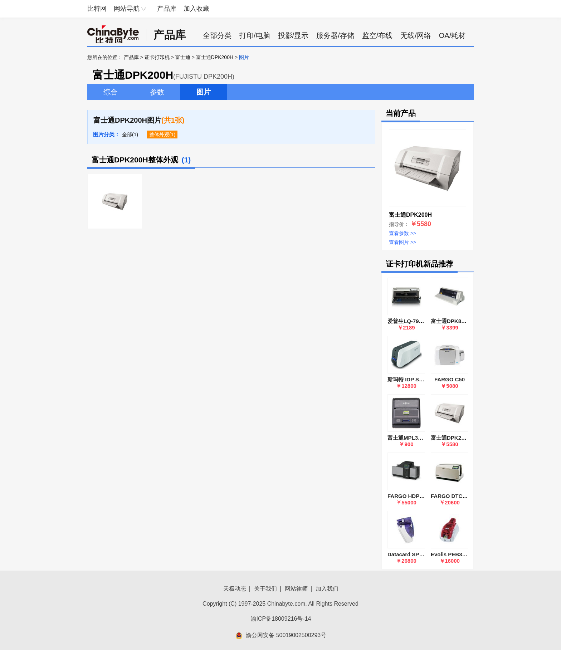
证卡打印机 (157, 57)
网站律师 (296, 589)
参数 (157, 92)
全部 (127, 134)
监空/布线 (377, 35)
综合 (110, 92)
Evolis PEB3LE (450, 554)
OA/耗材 (452, 35)
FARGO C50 (449, 379)
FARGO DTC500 (451, 496)
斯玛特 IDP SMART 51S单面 (421, 379)
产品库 (166, 8)
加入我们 (327, 589)
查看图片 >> (402, 242)
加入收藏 (196, 8)
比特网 (97, 8)
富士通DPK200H (214, 57)
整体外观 (159, 134)
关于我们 (265, 589)
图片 (203, 92)
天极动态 (234, 589)
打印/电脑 (254, 35)
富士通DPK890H (451, 321)
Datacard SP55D (408, 554)
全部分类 (217, 35)
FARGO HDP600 (407, 496)
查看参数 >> (402, 233)
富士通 (182, 57)
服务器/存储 (335, 35)
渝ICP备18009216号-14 (281, 619)
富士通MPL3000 (407, 438)
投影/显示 (293, 35)
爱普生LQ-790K (406, 321)
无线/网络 (415, 35)
